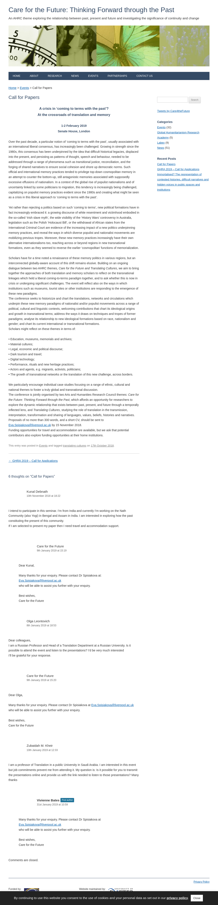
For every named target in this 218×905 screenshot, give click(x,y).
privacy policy (177, 898)
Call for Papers (166, 164)
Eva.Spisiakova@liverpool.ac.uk (30, 425)
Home (16, 75)
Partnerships (117, 75)
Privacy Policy (201, 881)
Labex (161, 142)
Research (55, 75)
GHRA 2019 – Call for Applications (33, 460)
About (34, 75)
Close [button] (196, 898)
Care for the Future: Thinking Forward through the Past (91, 10)
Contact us (144, 75)
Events (93, 75)
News (75, 75)
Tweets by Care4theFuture (173, 111)
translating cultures (74, 445)
